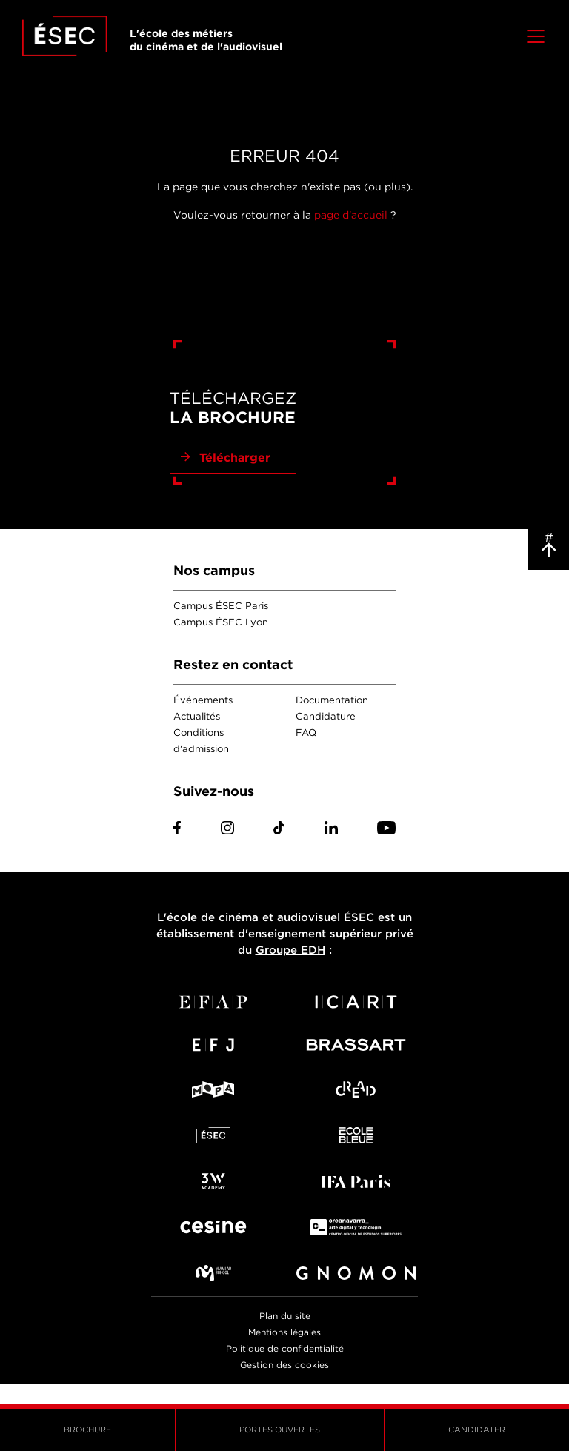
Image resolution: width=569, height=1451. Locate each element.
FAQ (306, 732)
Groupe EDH (290, 950)
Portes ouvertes (279, 1429)
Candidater (476, 1429)
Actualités (196, 716)
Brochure (87, 1429)
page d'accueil (350, 215)
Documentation (332, 699)
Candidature (326, 716)
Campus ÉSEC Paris (220, 605)
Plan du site (284, 1315)
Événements (203, 699)
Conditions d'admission (201, 740)
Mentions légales (284, 1332)
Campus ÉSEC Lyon (220, 622)
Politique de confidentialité (285, 1348)
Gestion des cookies (284, 1364)
